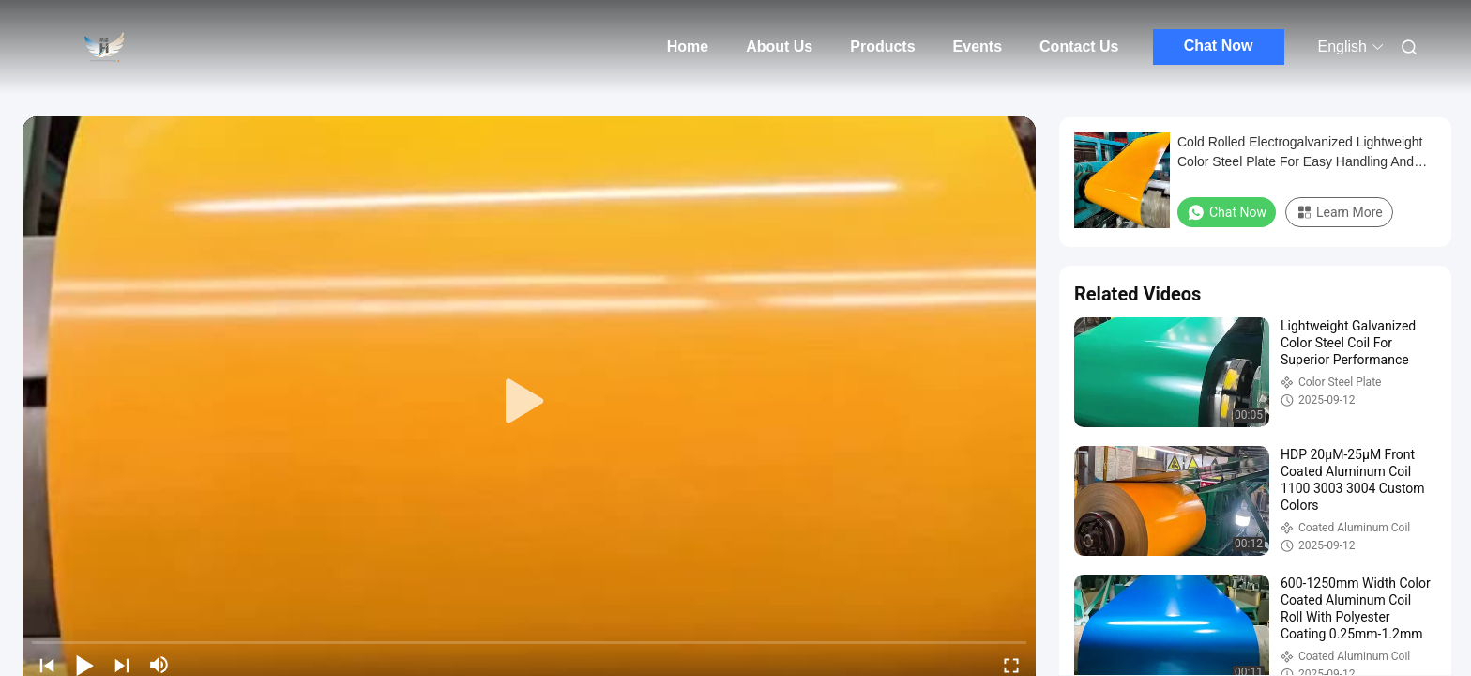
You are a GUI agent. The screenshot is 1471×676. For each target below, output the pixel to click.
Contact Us (1078, 46)
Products (882, 46)
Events (977, 46)
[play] (529, 401)
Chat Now (1218, 46)
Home (687, 46)
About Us (779, 46)
